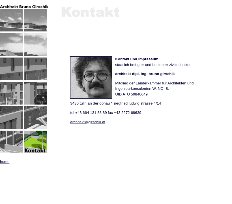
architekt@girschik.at (87, 122)
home (4, 162)
